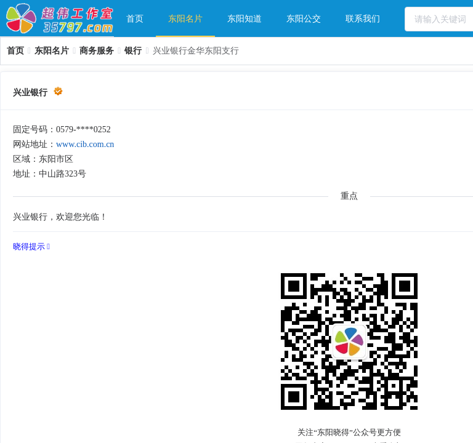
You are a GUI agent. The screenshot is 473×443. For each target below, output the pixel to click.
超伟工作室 (60, 18)
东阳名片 (185, 18)
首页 (135, 18)
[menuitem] (135, 18)
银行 (133, 50)
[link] (15, 50)
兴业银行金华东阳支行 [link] (196, 50)
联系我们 (363, 18)
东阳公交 (303, 18)
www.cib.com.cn (85, 144)
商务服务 (96, 50)
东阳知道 (244, 18)
